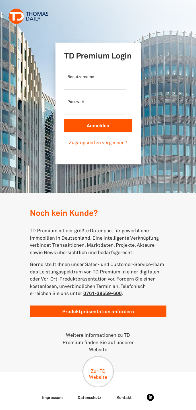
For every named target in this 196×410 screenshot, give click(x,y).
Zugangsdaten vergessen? (98, 142)
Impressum (52, 397)
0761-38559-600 (102, 293)
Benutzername (80, 76)
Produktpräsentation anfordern (98, 311)
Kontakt (124, 397)
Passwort (75, 101)
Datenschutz (89, 397)
